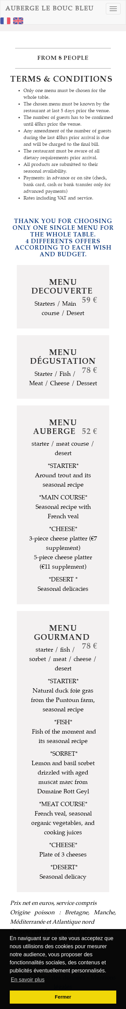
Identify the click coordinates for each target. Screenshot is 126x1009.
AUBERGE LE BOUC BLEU (49, 8)
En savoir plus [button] (28, 979)
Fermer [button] (63, 997)
